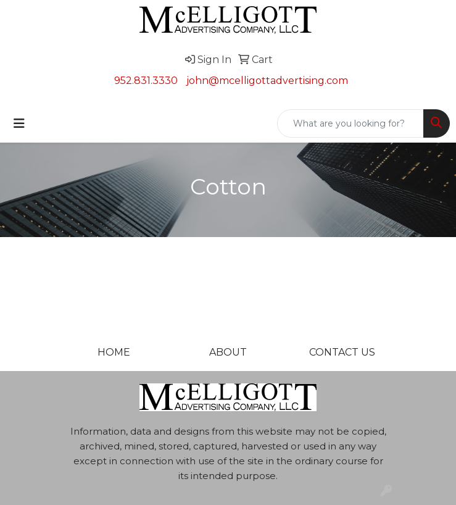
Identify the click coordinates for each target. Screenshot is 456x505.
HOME (113, 352)
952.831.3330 (146, 80)
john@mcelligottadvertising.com (267, 80)
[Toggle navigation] (19, 123)
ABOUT (228, 352)
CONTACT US (342, 352)
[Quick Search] (350, 123)
